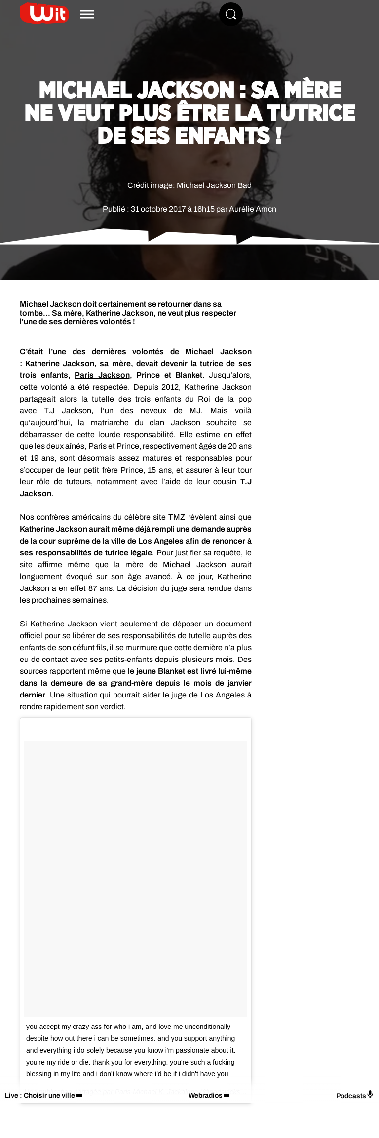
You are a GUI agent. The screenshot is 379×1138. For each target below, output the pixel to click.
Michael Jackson (218, 351)
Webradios (206, 1095)
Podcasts (355, 1095)
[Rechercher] (231, 14)
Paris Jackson (102, 375)
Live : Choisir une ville (40, 1095)
